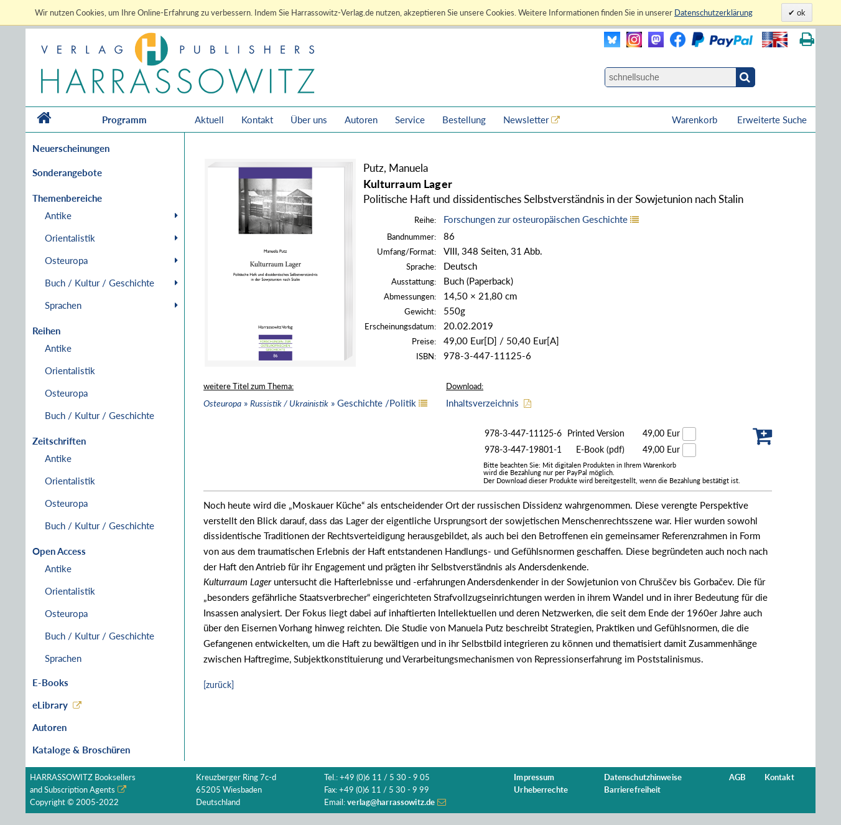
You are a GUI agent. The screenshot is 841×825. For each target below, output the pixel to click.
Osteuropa (66, 260)
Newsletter (526, 119)
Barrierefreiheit (632, 789)
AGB (737, 777)
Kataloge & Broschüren (81, 749)
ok (800, 12)
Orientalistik (70, 237)
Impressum (534, 777)
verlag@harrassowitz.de (391, 802)
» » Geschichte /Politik (309, 402)
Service (410, 119)
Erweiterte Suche (772, 119)
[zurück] (218, 684)
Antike (58, 215)
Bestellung (464, 119)
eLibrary (50, 704)
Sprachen (63, 305)
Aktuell (209, 119)
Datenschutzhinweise (643, 777)
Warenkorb (696, 119)
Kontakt (257, 119)
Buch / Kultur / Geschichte (99, 282)
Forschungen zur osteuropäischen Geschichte (536, 219)
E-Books (50, 682)
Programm (124, 119)
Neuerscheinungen (70, 148)
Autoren (361, 119)
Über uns (308, 119)
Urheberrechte (541, 789)
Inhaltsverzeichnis (482, 402)
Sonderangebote (67, 172)
